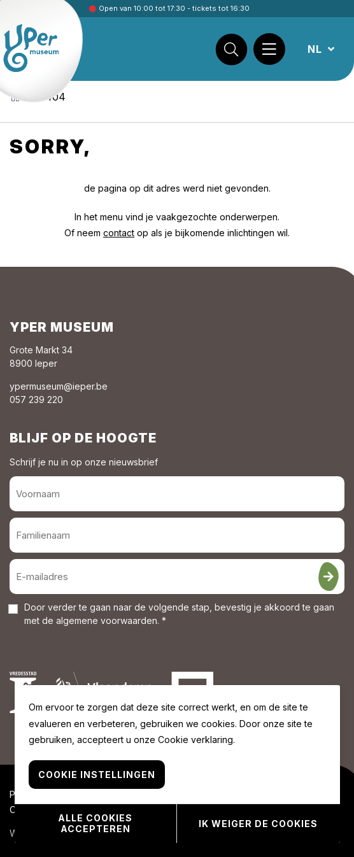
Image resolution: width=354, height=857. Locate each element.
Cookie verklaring (195, 739)
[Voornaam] (177, 493)
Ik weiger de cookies (258, 823)
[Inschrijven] (328, 576)
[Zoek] (231, 49)
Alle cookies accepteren (95, 823)
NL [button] (316, 49)
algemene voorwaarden (106, 620)
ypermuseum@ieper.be (59, 386)
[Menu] (269, 49)
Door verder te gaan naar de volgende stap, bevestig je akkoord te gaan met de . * (179, 614)
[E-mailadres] (177, 576)
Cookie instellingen (96, 774)
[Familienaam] (177, 535)
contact (118, 232)
